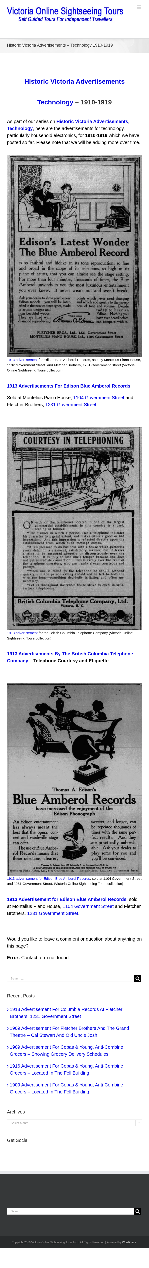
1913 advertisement (22, 360)
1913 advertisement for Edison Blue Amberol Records (48, 878)
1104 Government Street (98, 397)
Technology (55, 102)
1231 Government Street (70, 404)
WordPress (129, 1242)
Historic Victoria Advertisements (74, 81)
